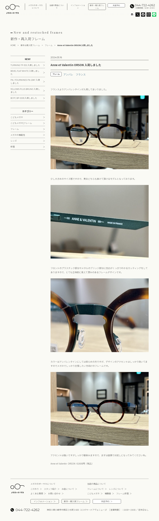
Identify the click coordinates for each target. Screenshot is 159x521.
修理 (12, 146)
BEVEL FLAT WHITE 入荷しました (24, 72)
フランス (81, 74)
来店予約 (116, 5)
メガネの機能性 (17, 134)
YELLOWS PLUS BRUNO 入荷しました (25, 91)
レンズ (13, 140)
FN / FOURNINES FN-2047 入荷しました (25, 82)
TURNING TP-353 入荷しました (25, 65)
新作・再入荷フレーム (97, 6)
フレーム (14, 128)
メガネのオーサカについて (35, 6)
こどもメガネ (16, 117)
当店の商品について (56, 6)
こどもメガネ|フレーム (21, 123)
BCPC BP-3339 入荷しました (23, 97)
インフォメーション (78, 6)
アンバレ (68, 74)
